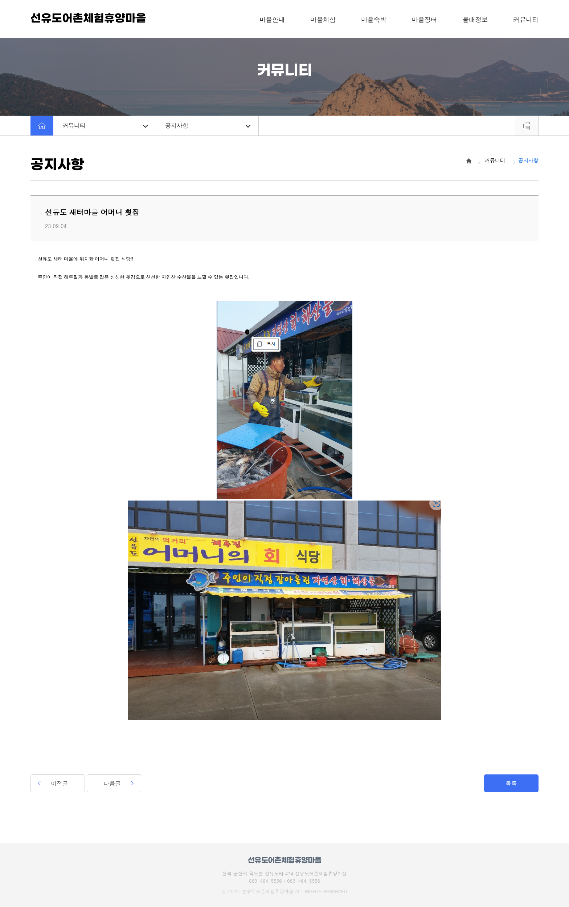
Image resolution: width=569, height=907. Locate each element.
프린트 (526, 125)
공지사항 (207, 125)
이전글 (59, 783)
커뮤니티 (105, 125)
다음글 (112, 783)
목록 (511, 783)
